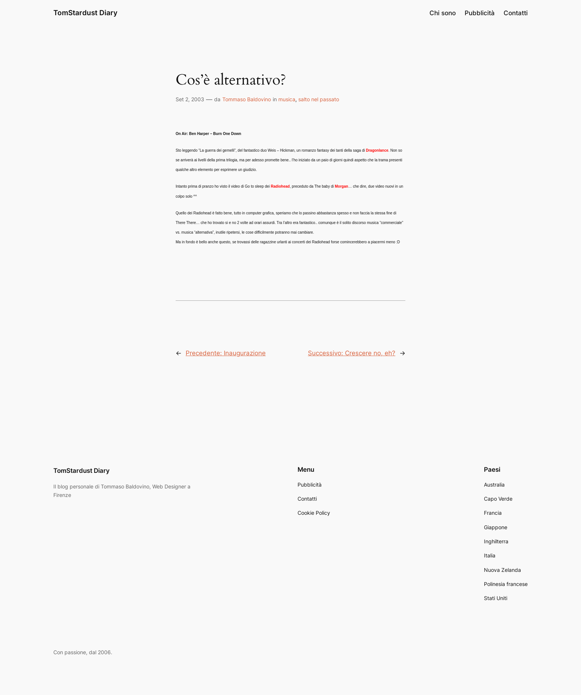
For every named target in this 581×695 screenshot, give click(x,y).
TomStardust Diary (85, 12)
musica (286, 99)
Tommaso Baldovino (246, 99)
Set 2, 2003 (190, 99)
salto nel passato (318, 99)
